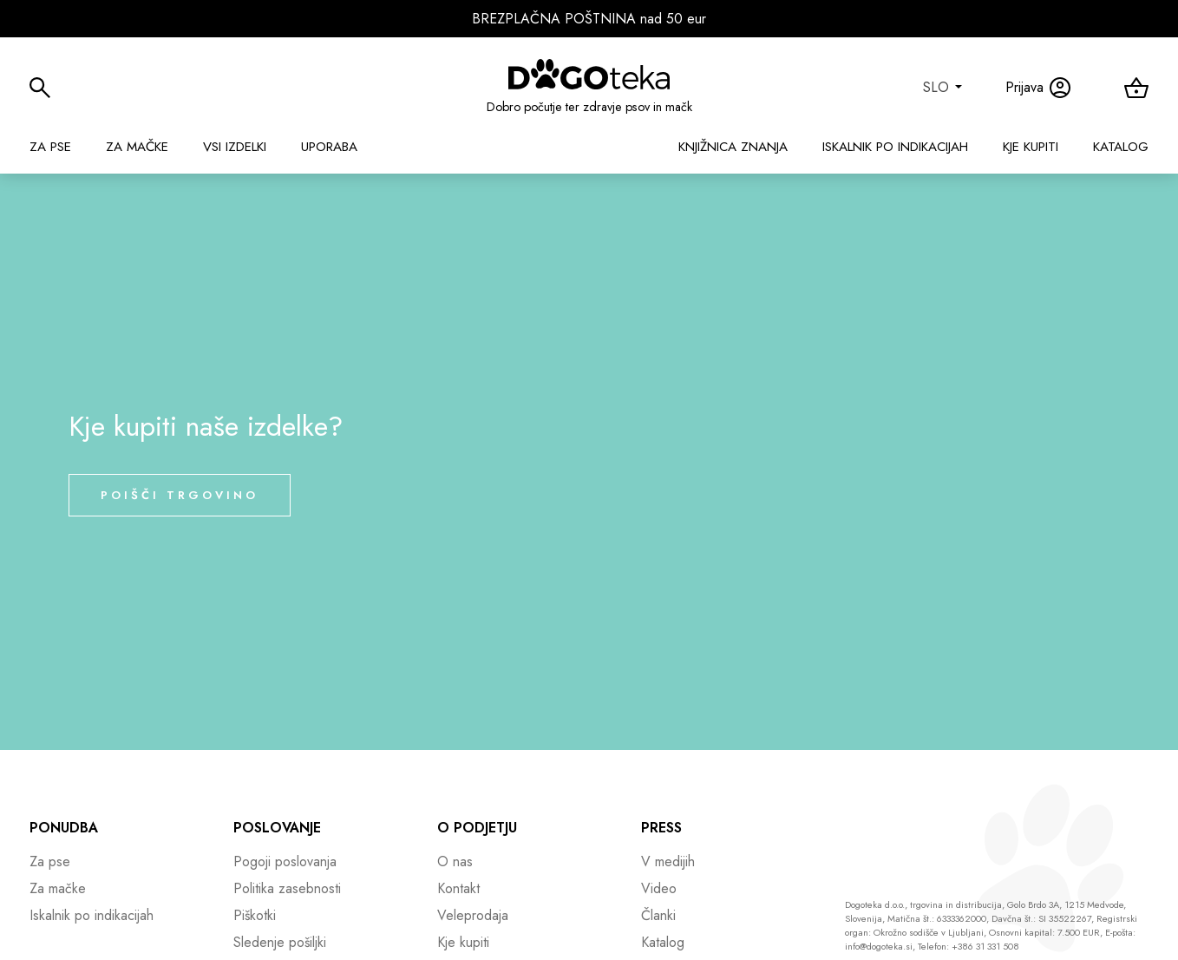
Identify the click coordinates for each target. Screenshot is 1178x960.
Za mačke (137, 146)
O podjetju (477, 828)
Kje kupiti (1030, 146)
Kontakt (458, 888)
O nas (455, 861)
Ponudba (63, 828)
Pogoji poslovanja (285, 861)
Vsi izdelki (234, 146)
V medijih (668, 861)
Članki (658, 915)
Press (661, 828)
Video (659, 888)
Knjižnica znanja (733, 146)
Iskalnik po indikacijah (895, 146)
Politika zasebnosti (287, 888)
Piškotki (254, 915)
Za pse (50, 146)
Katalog (1121, 146)
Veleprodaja (472, 915)
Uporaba (329, 146)
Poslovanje (277, 828)
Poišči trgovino (180, 495)
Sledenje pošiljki (279, 942)
